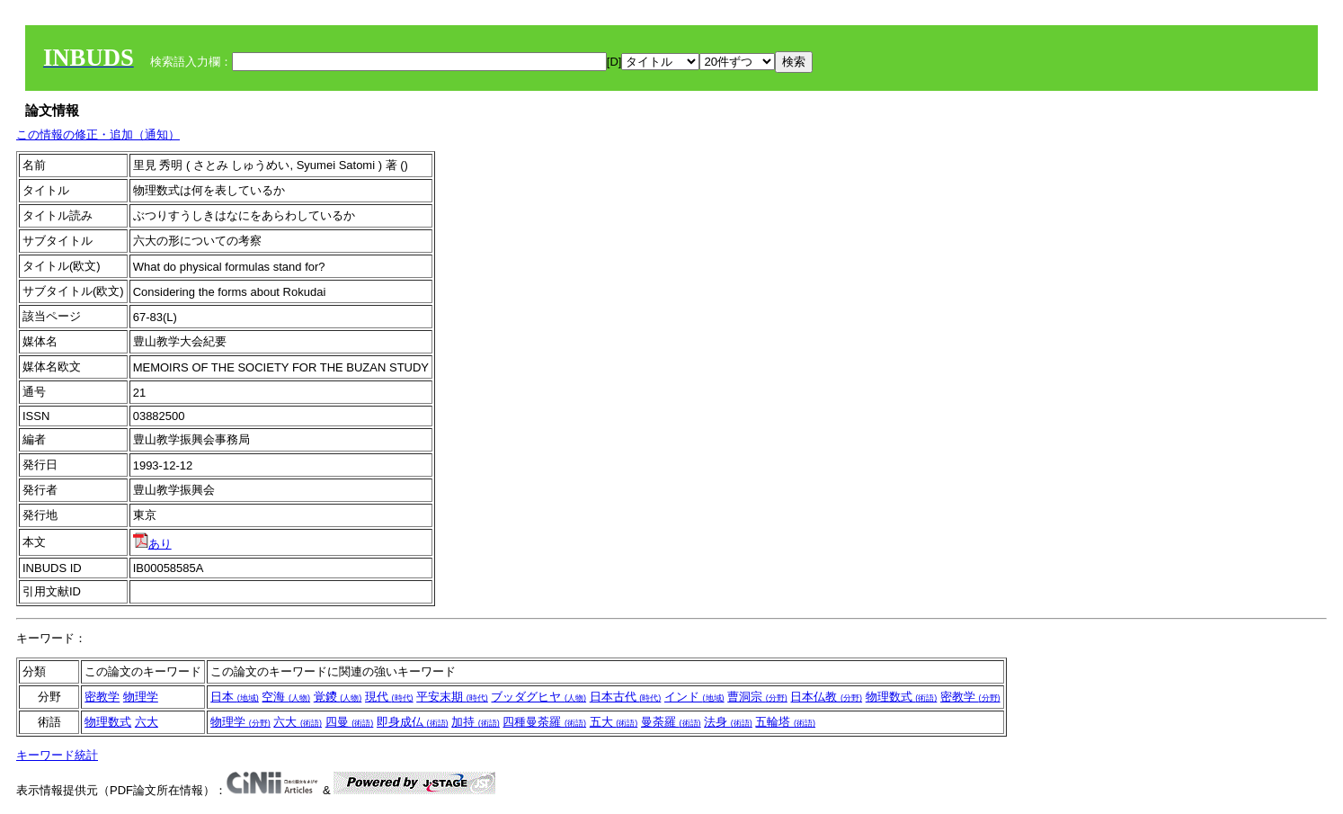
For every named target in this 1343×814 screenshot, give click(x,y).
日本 (234, 696)
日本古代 (626, 696)
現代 (389, 696)
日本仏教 (826, 696)
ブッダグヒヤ (538, 696)
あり (152, 543)
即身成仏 (413, 722)
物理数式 (902, 696)
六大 (146, 722)
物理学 (140, 696)
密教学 (102, 696)
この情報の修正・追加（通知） (98, 134)
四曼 (349, 722)
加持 (475, 722)
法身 (728, 722)
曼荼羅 (671, 722)
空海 (286, 696)
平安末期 (452, 696)
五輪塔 (785, 722)
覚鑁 (338, 696)
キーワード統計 (57, 755)
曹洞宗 (757, 696)
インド (694, 696)
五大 (614, 722)
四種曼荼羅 (544, 722)
